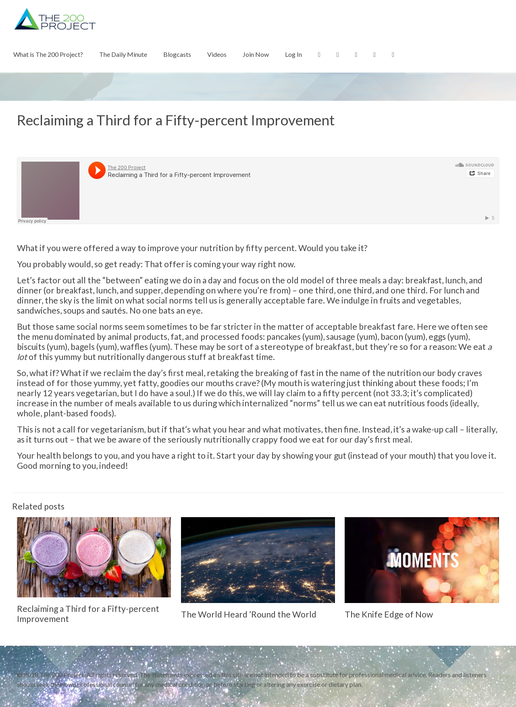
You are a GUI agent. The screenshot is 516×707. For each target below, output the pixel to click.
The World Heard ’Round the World (248, 614)
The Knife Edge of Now (389, 614)
